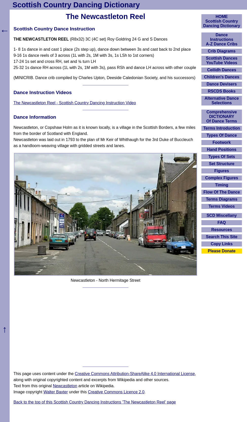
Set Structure (221, 164)
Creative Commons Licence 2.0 (116, 392)
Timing (221, 185)
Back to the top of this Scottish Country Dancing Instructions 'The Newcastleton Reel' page (94, 402)
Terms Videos (221, 206)
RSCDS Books (221, 91)
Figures (221, 171)
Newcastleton (65, 386)
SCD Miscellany (221, 215)
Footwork (222, 142)
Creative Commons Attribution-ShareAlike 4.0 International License (135, 374)
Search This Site (222, 237)
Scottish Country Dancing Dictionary (76, 5)
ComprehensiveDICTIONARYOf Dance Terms (221, 116)
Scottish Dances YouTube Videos (221, 60)
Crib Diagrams (221, 51)
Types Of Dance (221, 135)
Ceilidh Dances (221, 70)
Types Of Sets (221, 156)
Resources (221, 229)
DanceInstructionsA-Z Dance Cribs (221, 39)
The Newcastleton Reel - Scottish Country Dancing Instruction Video (74, 103)
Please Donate (221, 251)
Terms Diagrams (221, 199)
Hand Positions (221, 149)
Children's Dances (221, 77)
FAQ (222, 222)
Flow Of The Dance (221, 192)
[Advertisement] (105, 327)
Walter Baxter (55, 392)
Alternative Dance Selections (221, 100)
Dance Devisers (221, 84)
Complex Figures (221, 178)
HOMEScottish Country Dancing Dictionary (221, 21)
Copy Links (222, 244)
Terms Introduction (221, 128)
